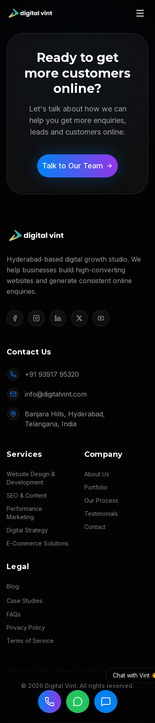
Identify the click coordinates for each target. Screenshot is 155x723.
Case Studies (25, 600)
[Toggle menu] (140, 13)
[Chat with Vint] (105, 701)
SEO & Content (27, 495)
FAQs (14, 614)
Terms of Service (30, 640)
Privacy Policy (26, 627)
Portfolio (95, 487)
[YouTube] (101, 318)
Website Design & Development (31, 478)
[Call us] (49, 701)
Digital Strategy (27, 530)
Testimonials (101, 513)
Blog (13, 586)
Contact (94, 526)
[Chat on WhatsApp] (77, 701)
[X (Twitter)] (79, 318)
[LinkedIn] (58, 318)
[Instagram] (36, 318)
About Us (96, 473)
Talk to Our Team (77, 165)
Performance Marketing (24, 512)
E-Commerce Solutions (38, 543)
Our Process (101, 500)
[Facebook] (15, 318)
